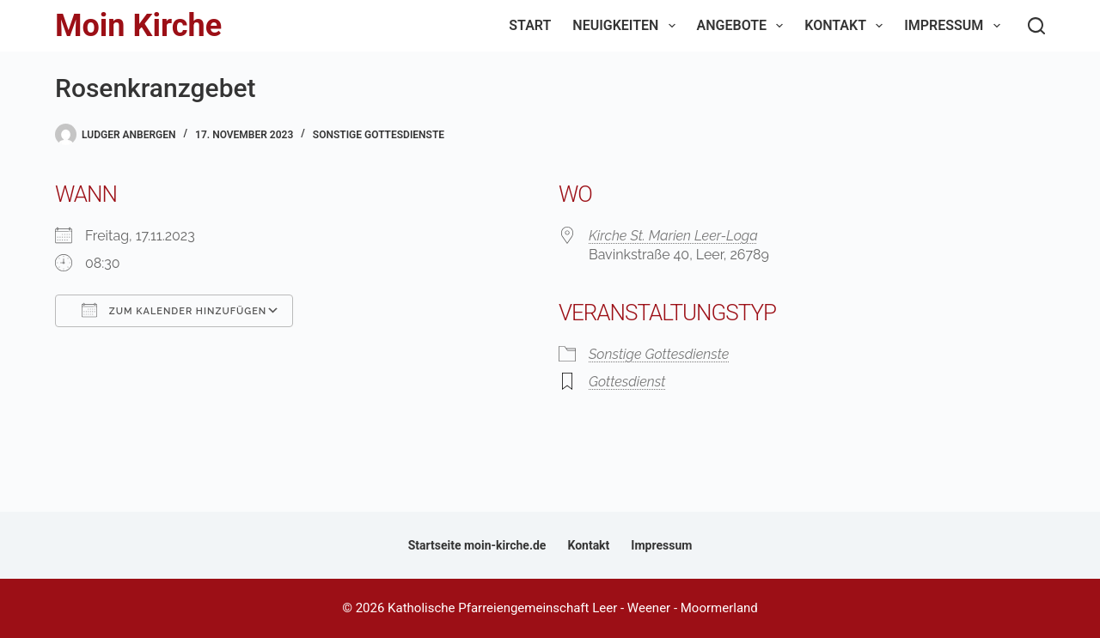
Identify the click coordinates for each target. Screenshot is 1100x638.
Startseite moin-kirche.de (477, 545)
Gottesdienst (627, 382)
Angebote (744, 25)
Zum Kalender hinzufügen (174, 310)
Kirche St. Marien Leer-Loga (673, 236)
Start (530, 25)
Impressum (955, 25)
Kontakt (846, 25)
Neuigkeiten (626, 25)
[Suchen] (1036, 25)
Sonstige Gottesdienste (378, 135)
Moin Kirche (138, 26)
